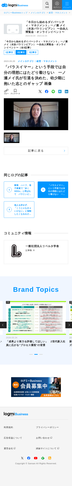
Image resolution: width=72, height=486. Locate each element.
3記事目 (33, 52)
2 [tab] (36, 354)
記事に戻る (36, 150)
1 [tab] (31, 354)
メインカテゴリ (38, 13)
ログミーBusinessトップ (15, 13)
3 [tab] (41, 354)
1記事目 (9, 52)
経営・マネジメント (58, 13)
